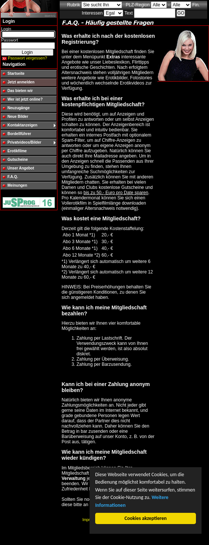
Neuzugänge (18, 108)
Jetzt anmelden (20, 82)
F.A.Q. (12, 177)
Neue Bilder (17, 116)
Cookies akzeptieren (146, 518)
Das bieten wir (20, 91)
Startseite (16, 73)
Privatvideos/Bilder (24, 142)
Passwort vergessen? (27, 58)
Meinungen (17, 185)
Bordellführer (19, 134)
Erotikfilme (17, 151)
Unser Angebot (20, 168)
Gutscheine (17, 159)
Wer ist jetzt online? (25, 99)
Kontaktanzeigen (22, 125)
